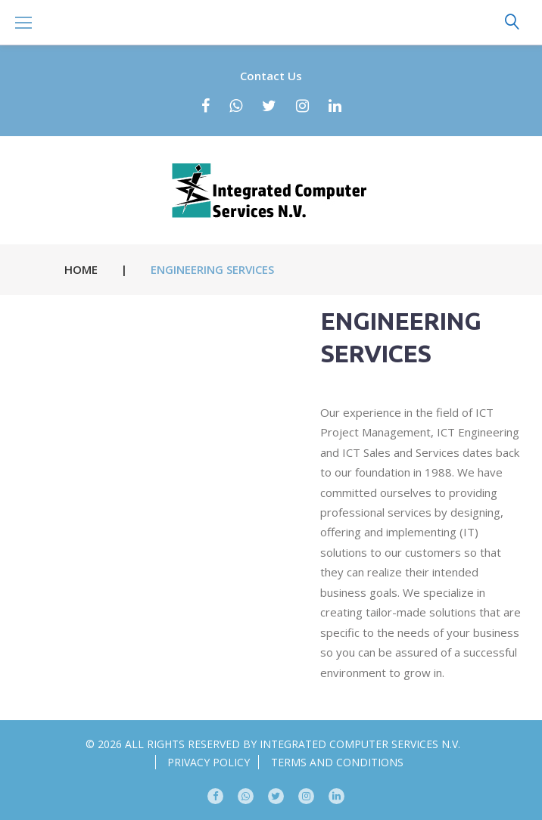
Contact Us (271, 75)
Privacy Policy (208, 762)
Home (81, 269)
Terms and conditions (337, 762)
